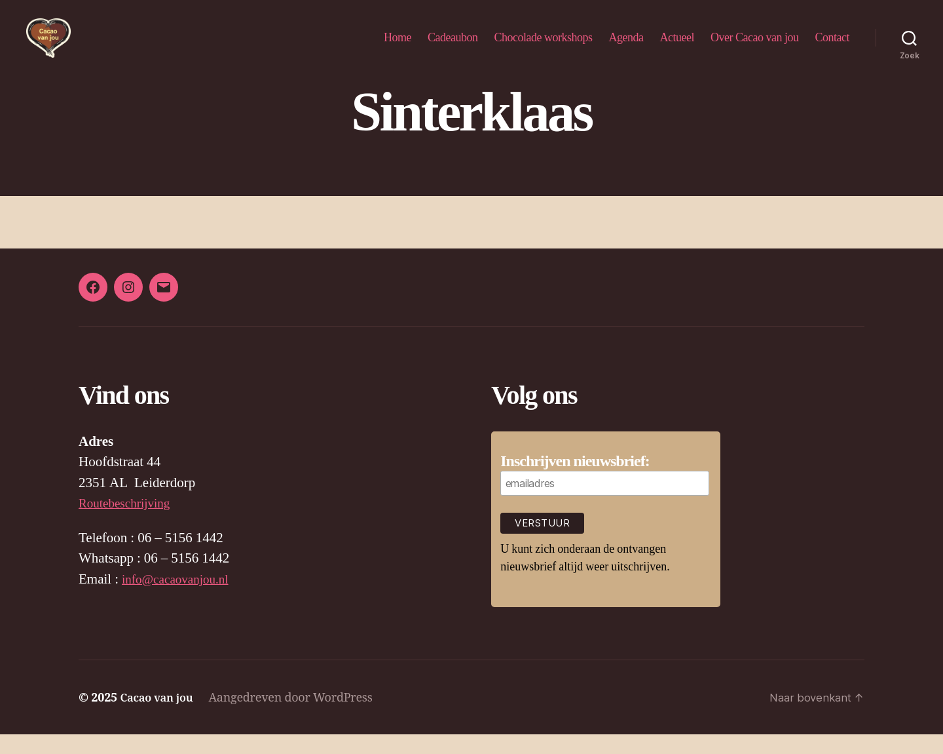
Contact (832, 47)
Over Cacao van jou (754, 47)
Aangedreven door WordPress (298, 716)
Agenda (626, 47)
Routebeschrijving (129, 523)
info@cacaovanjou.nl (181, 599)
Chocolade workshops (543, 47)
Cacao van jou (160, 716)
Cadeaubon (453, 47)
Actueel (677, 47)
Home (397, 47)
